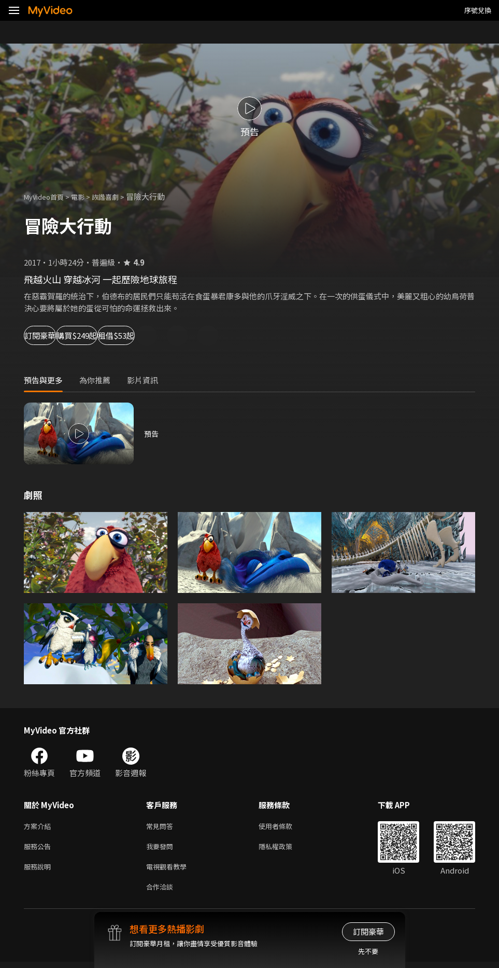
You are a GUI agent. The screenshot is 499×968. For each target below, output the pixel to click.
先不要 (368, 951)
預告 (152, 433)
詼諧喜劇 (116, 196)
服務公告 (39, 848)
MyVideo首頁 (47, 196)
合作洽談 (161, 892)
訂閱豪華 (52, 335)
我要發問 (161, 848)
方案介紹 (39, 826)
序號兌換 (477, 10)
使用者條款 (284, 826)
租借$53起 (195, 335)
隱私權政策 (284, 848)
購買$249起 (122, 335)
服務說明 (39, 870)
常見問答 (161, 826)
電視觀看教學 (169, 870)
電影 (86, 196)
